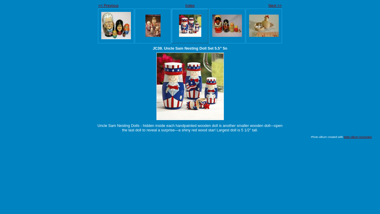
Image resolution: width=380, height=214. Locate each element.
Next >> (275, 5)
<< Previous (108, 5)
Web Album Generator (358, 137)
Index (189, 5)
